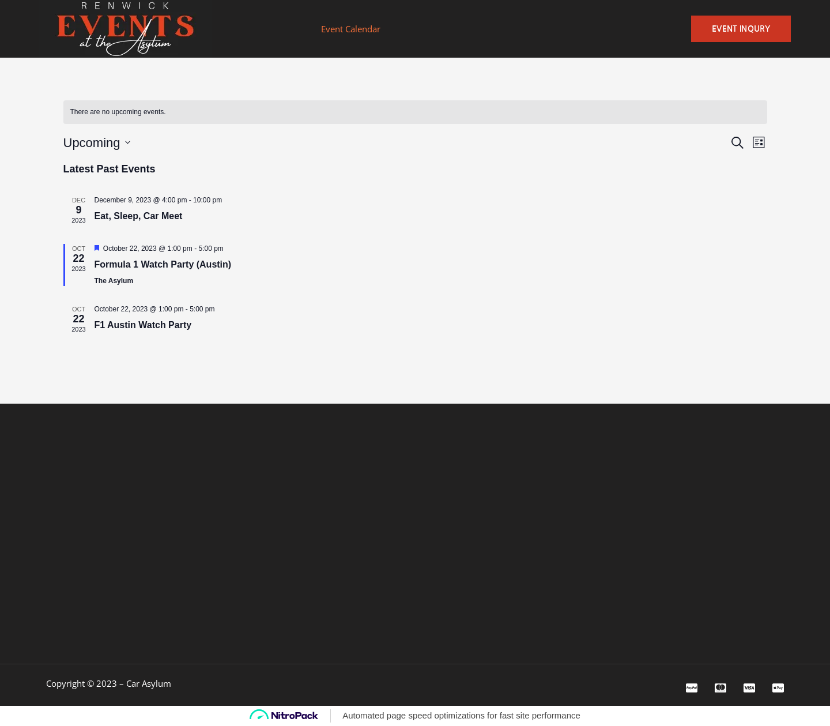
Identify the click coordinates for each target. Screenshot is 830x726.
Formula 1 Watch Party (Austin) (163, 264)
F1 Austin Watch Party (143, 325)
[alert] (118, 112)
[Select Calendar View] (758, 142)
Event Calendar (350, 29)
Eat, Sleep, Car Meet (139, 216)
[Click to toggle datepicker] (96, 142)
